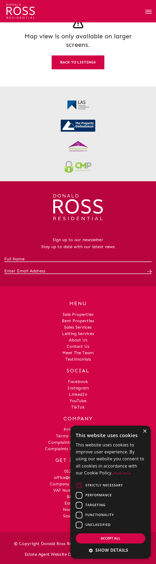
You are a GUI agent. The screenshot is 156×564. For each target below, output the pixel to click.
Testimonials (78, 359)
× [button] (145, 431)
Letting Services (78, 333)
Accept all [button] (110, 538)
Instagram (78, 387)
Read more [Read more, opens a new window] (122, 473)
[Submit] (148, 271)
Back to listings (78, 62)
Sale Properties (78, 314)
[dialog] (110, 492)
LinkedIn (78, 394)
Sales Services (78, 327)
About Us (78, 340)
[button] (110, 550)
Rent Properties (78, 320)
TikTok (78, 407)
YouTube (78, 400)
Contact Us (78, 346)
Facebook (78, 381)
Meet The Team (78, 352)
